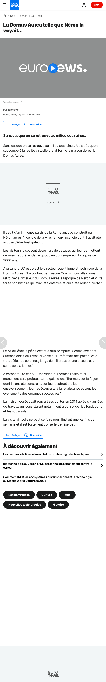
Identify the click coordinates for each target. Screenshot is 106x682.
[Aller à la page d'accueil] (14, 5)
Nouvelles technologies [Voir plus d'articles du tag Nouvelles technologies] (24, 504)
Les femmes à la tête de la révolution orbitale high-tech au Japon (46, 454)
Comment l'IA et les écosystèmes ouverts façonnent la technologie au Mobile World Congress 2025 (47, 478)
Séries (23, 16)
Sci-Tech (36, 16)
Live (97, 5)
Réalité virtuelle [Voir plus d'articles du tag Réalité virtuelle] (19, 494)
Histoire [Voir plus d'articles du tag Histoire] (58, 504)
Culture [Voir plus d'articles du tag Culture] (46, 494)
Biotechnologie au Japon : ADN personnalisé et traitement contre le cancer (47, 465)
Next (12, 16)
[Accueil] (4, 15)
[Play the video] (53, 68)
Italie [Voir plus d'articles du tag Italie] (67, 494)
